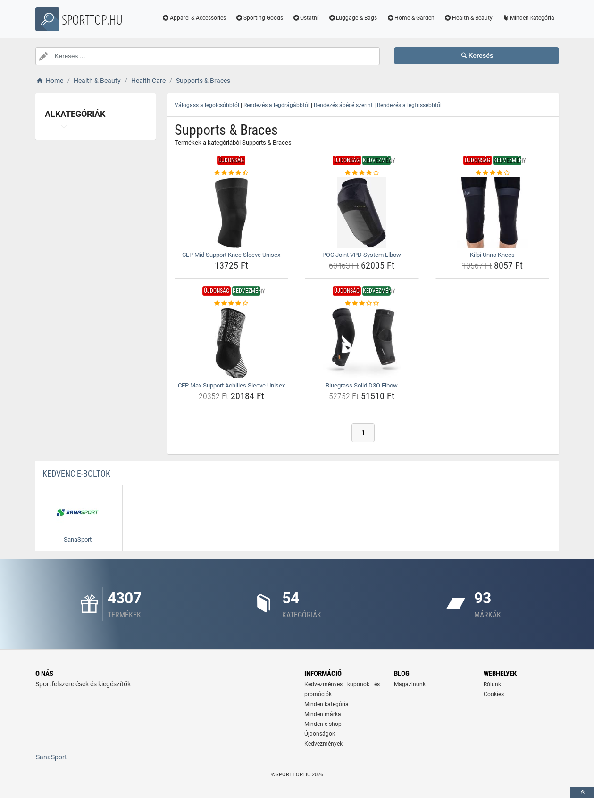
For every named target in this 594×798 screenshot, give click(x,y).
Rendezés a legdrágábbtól (276, 105)
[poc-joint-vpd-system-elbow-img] (361, 212)
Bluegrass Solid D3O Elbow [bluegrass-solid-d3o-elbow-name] (362, 385)
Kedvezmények (323, 743)
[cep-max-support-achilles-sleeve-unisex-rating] (231, 303)
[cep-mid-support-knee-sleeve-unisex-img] (231, 212)
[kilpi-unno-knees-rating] (492, 173)
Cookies (494, 694)
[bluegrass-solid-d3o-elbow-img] (361, 343)
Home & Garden (410, 18)
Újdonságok (319, 734)
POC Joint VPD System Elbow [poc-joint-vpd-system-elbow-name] (361, 254)
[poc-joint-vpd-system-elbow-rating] (361, 173)
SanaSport (51, 757)
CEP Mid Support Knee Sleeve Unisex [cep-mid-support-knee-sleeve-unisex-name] (231, 254)
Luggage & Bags (352, 18)
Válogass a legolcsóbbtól (207, 105)
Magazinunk (410, 684)
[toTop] (582, 792)
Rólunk (492, 684)
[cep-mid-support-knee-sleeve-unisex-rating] (231, 173)
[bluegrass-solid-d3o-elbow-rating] (361, 303)
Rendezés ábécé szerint (343, 105)
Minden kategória (528, 18)
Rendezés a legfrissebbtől (409, 105)
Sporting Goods (259, 18)
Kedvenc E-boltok (76, 473)
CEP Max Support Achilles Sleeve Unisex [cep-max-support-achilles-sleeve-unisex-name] (231, 385)
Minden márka (322, 714)
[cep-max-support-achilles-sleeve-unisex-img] (231, 343)
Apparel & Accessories (194, 18)
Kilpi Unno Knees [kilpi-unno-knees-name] (492, 254)
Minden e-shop (323, 724)
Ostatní (306, 18)
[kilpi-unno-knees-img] (492, 212)
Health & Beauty (468, 18)
